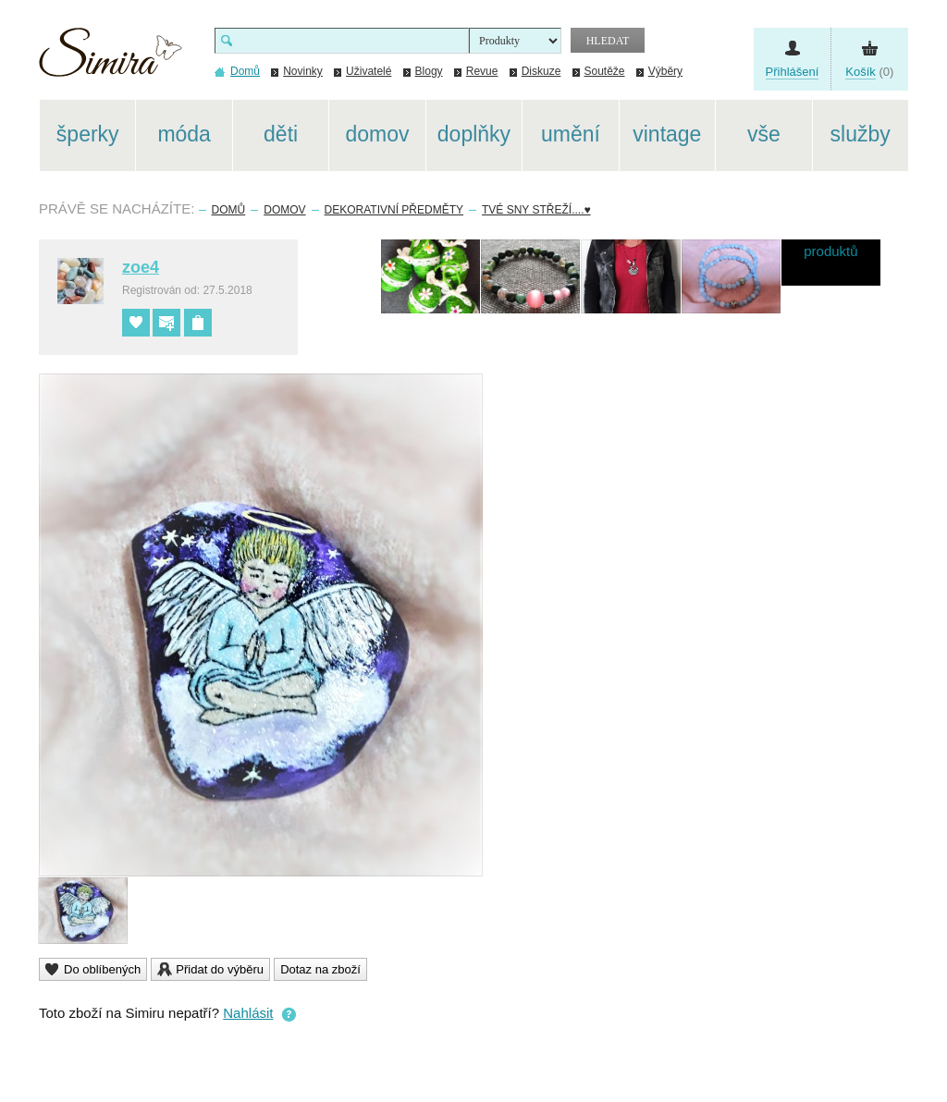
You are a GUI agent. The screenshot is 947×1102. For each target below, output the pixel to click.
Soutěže (604, 71)
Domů (229, 209)
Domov (284, 209)
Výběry (665, 71)
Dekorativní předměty (394, 209)
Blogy (429, 71)
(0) (869, 72)
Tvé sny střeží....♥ (536, 209)
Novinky (303, 71)
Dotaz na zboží (320, 969)
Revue (482, 71)
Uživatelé (368, 71)
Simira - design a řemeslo (110, 59)
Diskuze (541, 71)
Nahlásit (248, 1013)
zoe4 (140, 267)
